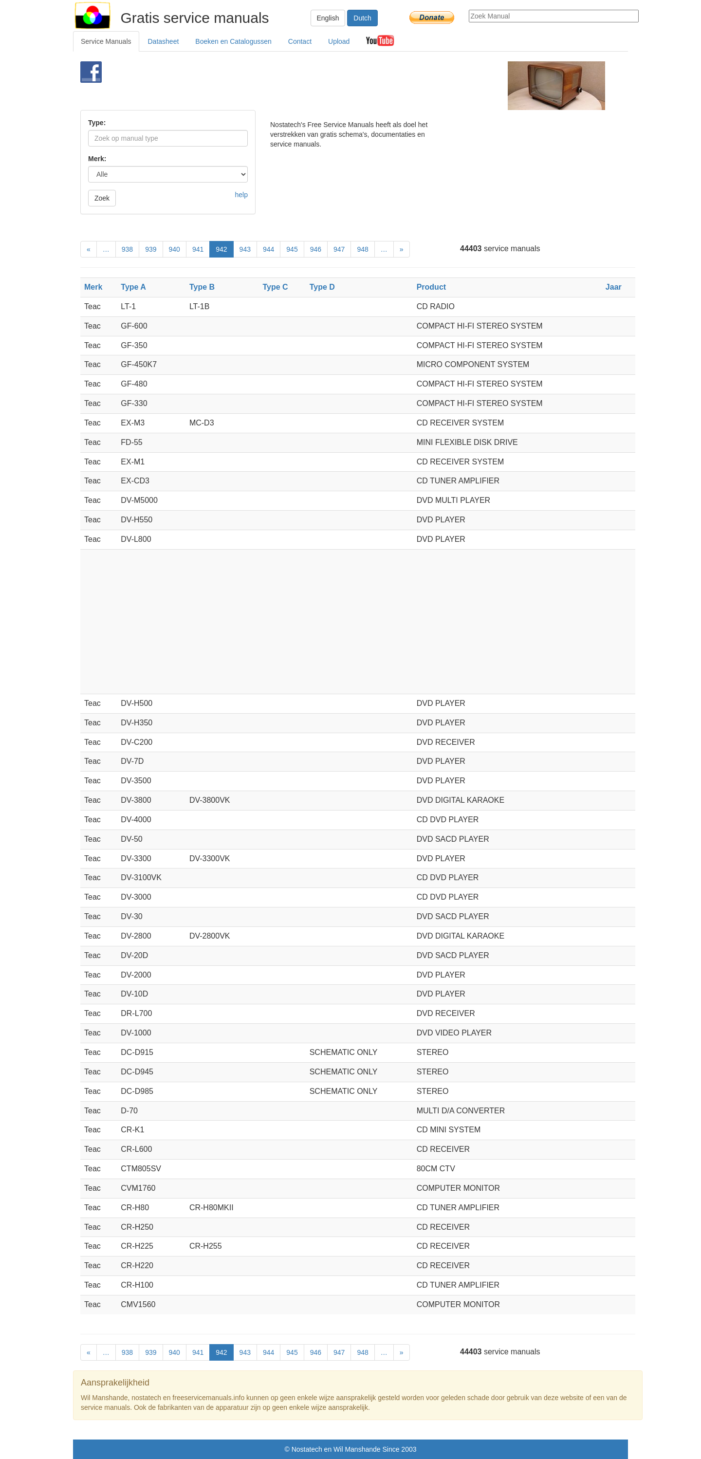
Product (431, 287)
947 (339, 249)
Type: (97, 123)
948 (362, 249)
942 (221, 249)
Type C (275, 287)
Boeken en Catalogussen (233, 41)
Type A (133, 287)
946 (315, 249)
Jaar (614, 287)
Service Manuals (106, 41)
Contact (300, 41)
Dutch (362, 18)
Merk (93, 287)
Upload (339, 41)
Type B (202, 287)
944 (268, 249)
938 (127, 249)
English (328, 18)
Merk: (97, 159)
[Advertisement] (334, 85)
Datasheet (163, 41)
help (241, 195)
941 (197, 249)
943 (245, 249)
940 (174, 249)
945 (291, 249)
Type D (322, 287)
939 (150, 249)
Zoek (102, 198)
